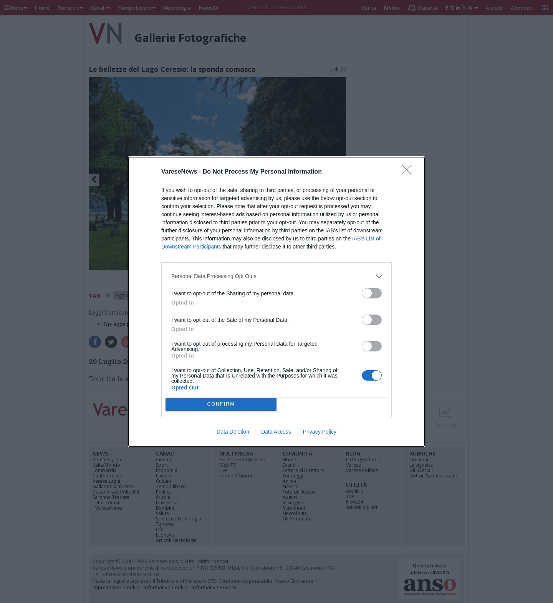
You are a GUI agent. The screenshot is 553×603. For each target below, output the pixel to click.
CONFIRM (221, 404)
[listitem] (276, 276)
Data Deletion (233, 432)
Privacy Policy (319, 432)
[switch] (372, 293)
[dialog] (276, 301)
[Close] (409, 172)
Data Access (276, 432)
